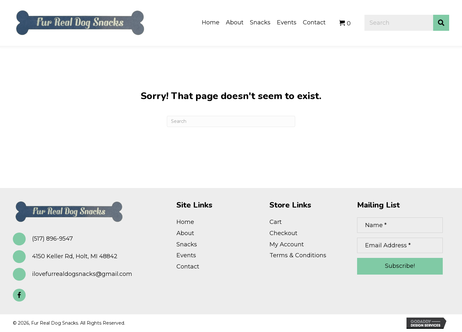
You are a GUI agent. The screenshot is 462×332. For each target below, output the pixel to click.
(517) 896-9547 (52, 238)
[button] (19, 295)
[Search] (231, 121)
